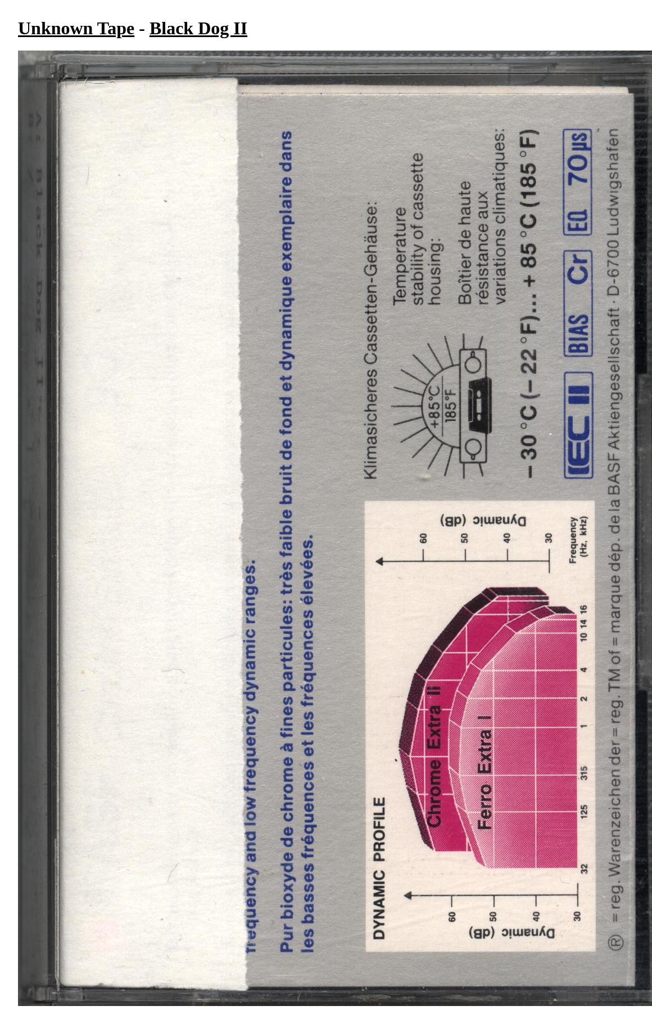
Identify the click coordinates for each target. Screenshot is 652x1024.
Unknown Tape (76, 28)
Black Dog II (198, 28)
